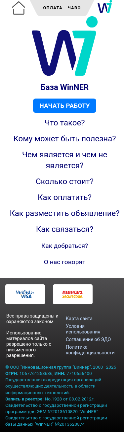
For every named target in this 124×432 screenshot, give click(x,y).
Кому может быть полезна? (64, 138)
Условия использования (83, 329)
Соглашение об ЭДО (88, 339)
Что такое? (64, 122)
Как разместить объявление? (64, 213)
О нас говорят (65, 262)
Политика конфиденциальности (90, 350)
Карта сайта (79, 319)
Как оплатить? (65, 197)
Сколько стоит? (65, 181)
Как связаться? (65, 229)
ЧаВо (74, 7)
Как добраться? (64, 246)
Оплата (52, 7)
